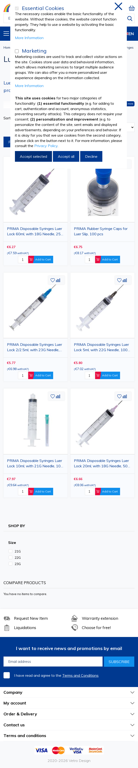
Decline (91, 156)
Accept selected (33, 156)
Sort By (9, 118)
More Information (29, 37)
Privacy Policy (46, 145)
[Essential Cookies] (17, 8)
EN (127, 33)
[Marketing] (17, 51)
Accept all (66, 156)
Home (7, 47)
